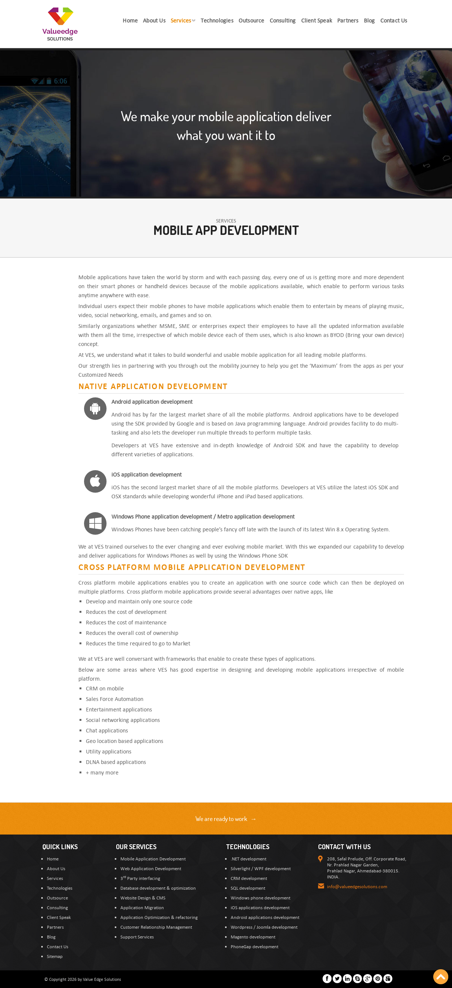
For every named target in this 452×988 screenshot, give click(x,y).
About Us (56, 868)
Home (53, 859)
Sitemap (55, 956)
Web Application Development (150, 868)
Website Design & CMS (142, 898)
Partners (55, 927)
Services (55, 878)
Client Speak (59, 917)
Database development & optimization (158, 888)
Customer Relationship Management (156, 927)
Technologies (59, 888)
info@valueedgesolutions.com (357, 886)
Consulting (57, 907)
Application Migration (142, 907)
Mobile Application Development (153, 859)
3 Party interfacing (140, 878)
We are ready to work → (226, 819)
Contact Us (57, 946)
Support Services (137, 937)
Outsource (57, 898)
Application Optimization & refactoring (159, 917)
